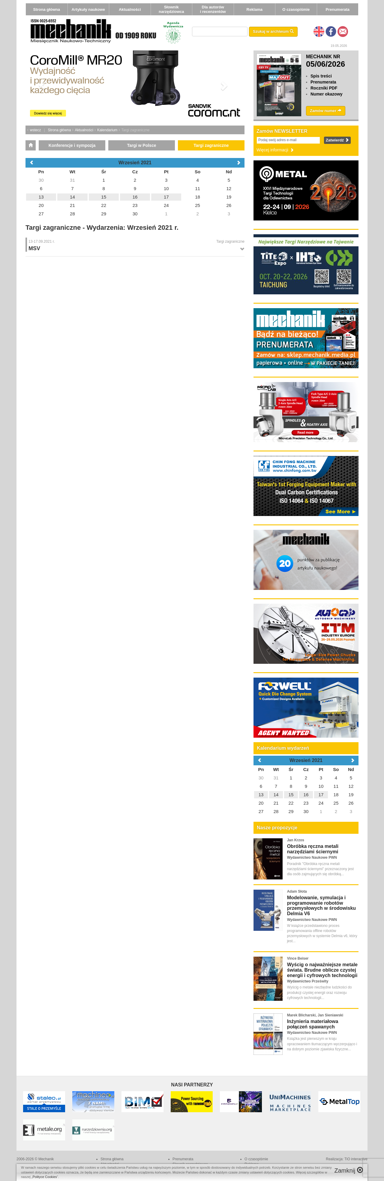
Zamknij (348, 1170)
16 (306, 794)
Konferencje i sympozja (72, 145)
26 (351, 803)
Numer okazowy (326, 94)
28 (276, 811)
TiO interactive (356, 1159)
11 (336, 786)
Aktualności (130, 9)
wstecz (35, 130)
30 (261, 777)
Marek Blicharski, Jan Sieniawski (315, 1015)
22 (291, 803)
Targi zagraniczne (211, 145)
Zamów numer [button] (325, 110)
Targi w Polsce (141, 145)
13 (261, 794)
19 (351, 794)
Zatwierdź (337, 140)
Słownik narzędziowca (171, 9)
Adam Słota (297, 891)
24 (321, 803)
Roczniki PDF (323, 88)
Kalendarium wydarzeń (283, 748)
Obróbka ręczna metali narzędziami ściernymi (313, 849)
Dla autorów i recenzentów (213, 9)
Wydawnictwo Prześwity (307, 981)
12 (351, 786)
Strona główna (46, 9)
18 (336, 794)
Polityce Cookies (45, 1177)
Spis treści (321, 76)
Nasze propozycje (277, 827)
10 (321, 786)
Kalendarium (107, 130)
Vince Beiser (298, 958)
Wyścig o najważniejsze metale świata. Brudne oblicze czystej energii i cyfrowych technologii (322, 970)
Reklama (254, 9)
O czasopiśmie (296, 9)
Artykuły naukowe (88, 9)
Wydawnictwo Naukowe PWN (312, 857)
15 (291, 794)
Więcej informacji (275, 150)
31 (276, 777)
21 (276, 803)
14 (276, 794)
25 (336, 803)
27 (261, 811)
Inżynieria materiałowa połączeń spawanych (312, 1024)
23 (306, 803)
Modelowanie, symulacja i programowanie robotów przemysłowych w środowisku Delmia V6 (321, 905)
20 (261, 803)
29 (291, 811)
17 (321, 794)
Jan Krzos (295, 840)
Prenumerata (338, 9)
